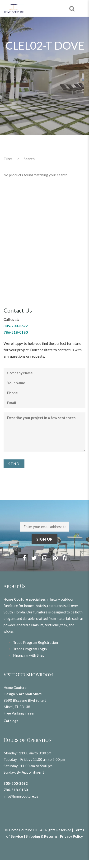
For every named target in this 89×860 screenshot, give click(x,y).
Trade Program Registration (35, 642)
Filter (8, 158)
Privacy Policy (71, 836)
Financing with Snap (28, 655)
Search (29, 158)
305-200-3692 (16, 783)
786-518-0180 (16, 790)
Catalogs (11, 721)
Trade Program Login (30, 649)
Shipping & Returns (41, 836)
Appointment (33, 772)
